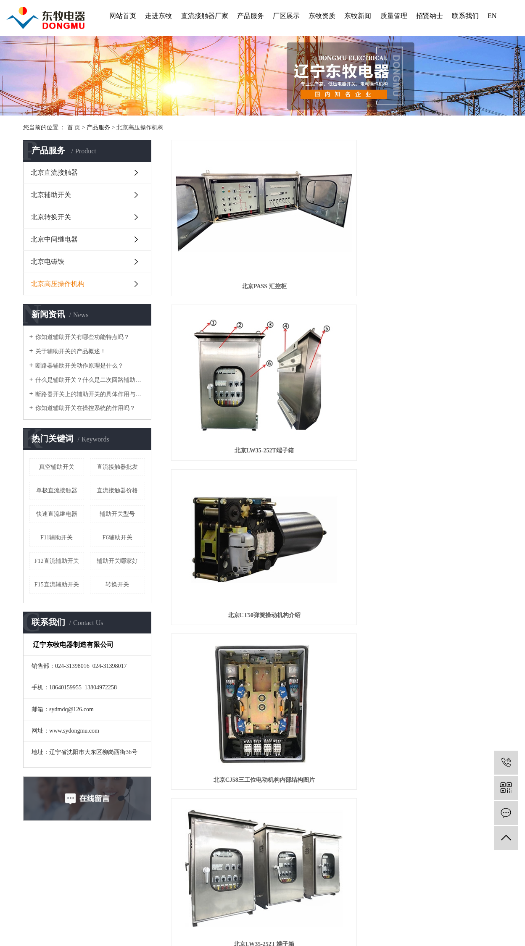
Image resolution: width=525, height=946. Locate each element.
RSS (257, 909)
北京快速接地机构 (450, 533)
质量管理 (393, 15)
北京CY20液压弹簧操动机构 (336, 533)
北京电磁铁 (47, 261)
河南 (258, 919)
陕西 (269, 919)
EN (492, 15)
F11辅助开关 (56, 537)
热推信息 (191, 909)
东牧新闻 (357, 15)
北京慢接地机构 (222, 636)
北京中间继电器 (54, 239)
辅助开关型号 (117, 514)
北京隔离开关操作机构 (336, 636)
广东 (281, 919)
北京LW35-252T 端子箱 (336, 327)
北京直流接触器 (54, 172)
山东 (224, 919)
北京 (235, 919)
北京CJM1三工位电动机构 (223, 430)
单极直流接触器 (56, 490)
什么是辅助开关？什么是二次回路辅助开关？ (90, 380)
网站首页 (122, 15)
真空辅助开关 (56, 467)
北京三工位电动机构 (450, 327)
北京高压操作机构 (140, 127)
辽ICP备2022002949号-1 (207, 929)
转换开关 (117, 584)
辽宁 (213, 919)
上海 (247, 919)
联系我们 (465, 15)
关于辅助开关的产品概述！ (70, 351)
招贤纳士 (429, 15)
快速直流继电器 (56, 514)
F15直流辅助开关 (56, 584)
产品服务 (250, 15)
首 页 (74, 127)
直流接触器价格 (117, 490)
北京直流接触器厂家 (356, 889)
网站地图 (239, 909)
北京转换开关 (51, 217)
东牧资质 (322, 15)
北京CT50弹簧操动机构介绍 (450, 224)
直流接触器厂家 (204, 15)
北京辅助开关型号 (400, 889)
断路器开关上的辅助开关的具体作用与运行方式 (90, 394)
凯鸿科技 (318, 929)
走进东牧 (158, 15)
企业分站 (215, 909)
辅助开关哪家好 (117, 561)
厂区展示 (286, 15)
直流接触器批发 (117, 467)
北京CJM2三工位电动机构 (336, 430)
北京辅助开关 (51, 194)
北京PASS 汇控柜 (223, 224)
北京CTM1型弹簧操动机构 (450, 430)
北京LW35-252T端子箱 (336, 224)
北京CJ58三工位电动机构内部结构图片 (223, 327)
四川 (315, 919)
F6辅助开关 (117, 537)
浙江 (303, 919)
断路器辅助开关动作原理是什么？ (79, 366)
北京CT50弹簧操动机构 (223, 533)
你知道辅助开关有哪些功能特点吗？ (82, 337)
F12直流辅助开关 (56, 561)
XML (270, 909)
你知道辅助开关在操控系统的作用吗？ (85, 408)
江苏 (292, 919)
